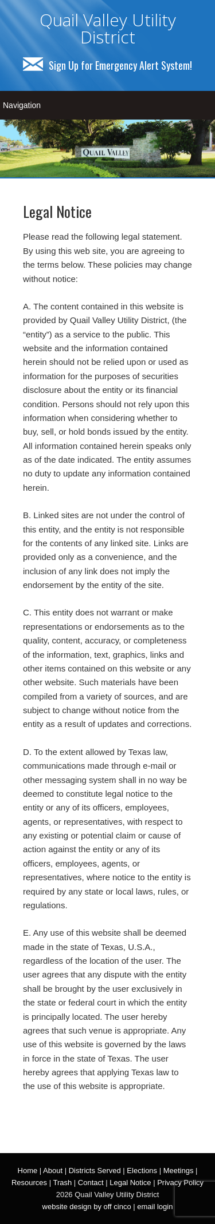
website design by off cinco (86, 1206)
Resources (29, 1182)
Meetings (178, 1170)
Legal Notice (130, 1182)
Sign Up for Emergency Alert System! (107, 65)
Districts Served (95, 1170)
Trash (62, 1182)
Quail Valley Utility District (108, 28)
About (52, 1170)
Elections (142, 1170)
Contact (91, 1182)
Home (28, 1170)
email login (155, 1206)
